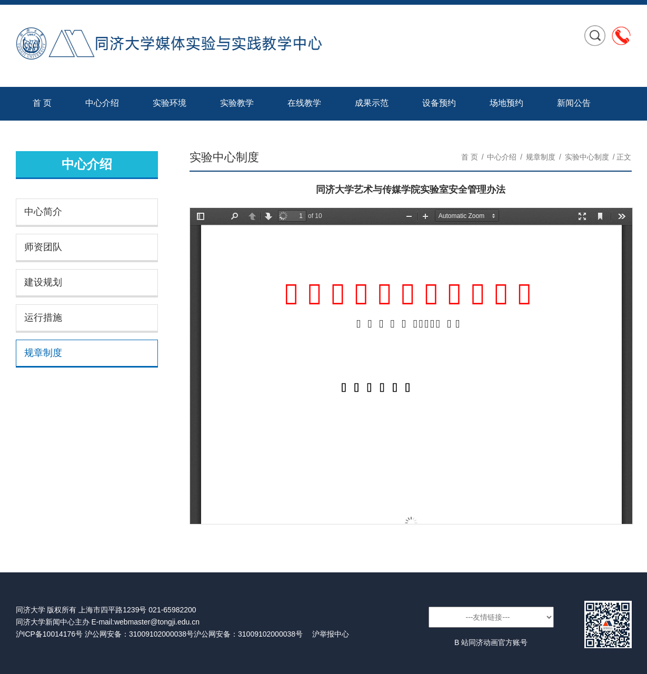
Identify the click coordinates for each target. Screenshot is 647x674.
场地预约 (506, 102)
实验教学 (237, 102)
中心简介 (43, 211)
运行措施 (43, 317)
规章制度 (43, 353)
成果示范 (372, 102)
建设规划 (43, 282)
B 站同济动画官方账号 (490, 642)
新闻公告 (574, 102)
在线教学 (304, 102)
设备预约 (439, 102)
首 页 (42, 102)
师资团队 (43, 247)
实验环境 (169, 102)
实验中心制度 (587, 157)
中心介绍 (102, 102)
